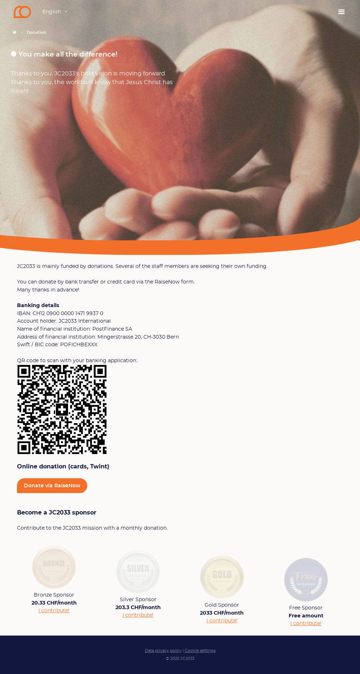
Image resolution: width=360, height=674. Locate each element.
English (51, 12)
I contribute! (54, 612)
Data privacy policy (163, 651)
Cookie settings (200, 651)
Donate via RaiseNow (52, 485)
